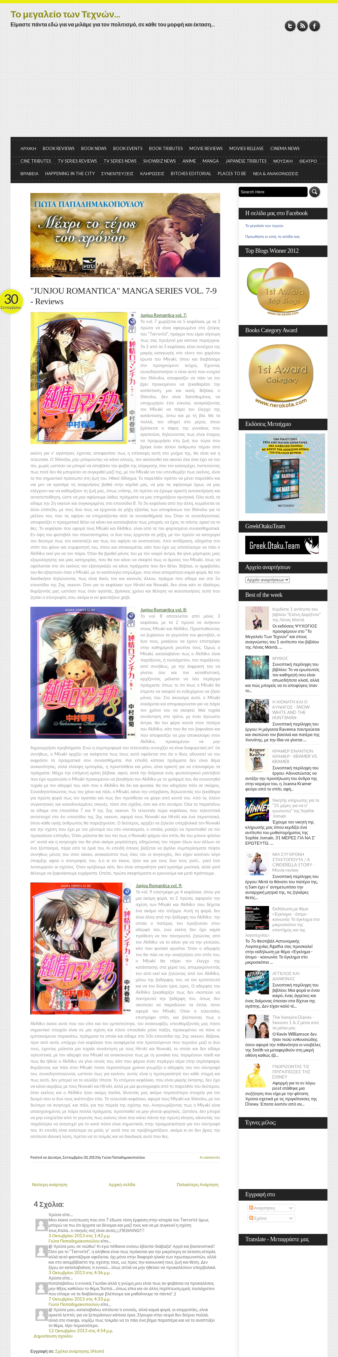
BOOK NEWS (94, 148)
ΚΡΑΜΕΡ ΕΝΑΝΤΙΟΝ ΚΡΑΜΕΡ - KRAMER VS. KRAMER (295, 756)
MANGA (211, 161)
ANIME (189, 161)
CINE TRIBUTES (35, 161)
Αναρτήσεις (262, 1208)
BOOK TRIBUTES (166, 148)
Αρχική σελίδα (122, 1184)
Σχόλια (258, 1218)
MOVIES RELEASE (246, 148)
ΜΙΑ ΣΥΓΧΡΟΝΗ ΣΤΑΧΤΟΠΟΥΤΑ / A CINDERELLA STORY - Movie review (293, 862)
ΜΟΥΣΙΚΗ (283, 161)
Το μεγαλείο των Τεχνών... (65, 13)
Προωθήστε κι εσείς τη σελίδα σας (272, 237)
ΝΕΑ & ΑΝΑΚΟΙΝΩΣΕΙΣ (275, 173)
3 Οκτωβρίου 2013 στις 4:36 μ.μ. (80, 1272)
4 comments (210, 1157)
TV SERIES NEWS (120, 161)
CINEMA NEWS (285, 148)
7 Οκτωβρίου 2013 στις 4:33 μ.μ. (80, 1299)
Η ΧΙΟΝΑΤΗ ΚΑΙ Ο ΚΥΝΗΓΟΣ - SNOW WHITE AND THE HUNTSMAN (290, 709)
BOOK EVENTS (128, 148)
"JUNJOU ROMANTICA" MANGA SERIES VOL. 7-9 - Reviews (123, 296)
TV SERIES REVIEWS (77, 161)
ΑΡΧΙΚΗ (28, 148)
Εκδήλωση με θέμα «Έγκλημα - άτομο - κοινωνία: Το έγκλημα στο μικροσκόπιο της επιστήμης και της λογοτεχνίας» (282, 922)
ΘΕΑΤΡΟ (308, 161)
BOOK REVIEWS (59, 148)
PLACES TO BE (232, 173)
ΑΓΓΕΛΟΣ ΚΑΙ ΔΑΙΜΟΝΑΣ (285, 976)
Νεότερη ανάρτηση (49, 1184)
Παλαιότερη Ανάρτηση (198, 1184)
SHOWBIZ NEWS (159, 161)
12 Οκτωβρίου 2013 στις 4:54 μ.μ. (81, 1330)
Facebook (315, 26)
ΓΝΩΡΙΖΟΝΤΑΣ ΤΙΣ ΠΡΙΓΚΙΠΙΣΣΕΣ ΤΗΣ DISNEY (291, 1072)
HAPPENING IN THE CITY (70, 173)
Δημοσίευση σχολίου (53, 1336)
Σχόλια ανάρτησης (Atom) (79, 1351)
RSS (302, 26)
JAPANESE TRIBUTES (246, 161)
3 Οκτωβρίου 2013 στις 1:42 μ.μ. (80, 1235)
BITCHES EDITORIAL (191, 173)
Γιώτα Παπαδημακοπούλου (74, 1241)
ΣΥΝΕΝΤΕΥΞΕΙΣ (117, 173)
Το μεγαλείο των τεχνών (264, 226)
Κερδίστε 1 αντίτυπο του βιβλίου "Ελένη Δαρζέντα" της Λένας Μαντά (296, 614)
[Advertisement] (169, 87)
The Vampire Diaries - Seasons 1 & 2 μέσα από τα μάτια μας (295, 1022)
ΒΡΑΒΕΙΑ (29, 173)
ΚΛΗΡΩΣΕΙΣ (152, 173)
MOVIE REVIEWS (206, 148)
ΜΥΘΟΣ (280, 658)
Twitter (290, 26)
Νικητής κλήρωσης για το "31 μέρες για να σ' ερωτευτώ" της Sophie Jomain (295, 808)
